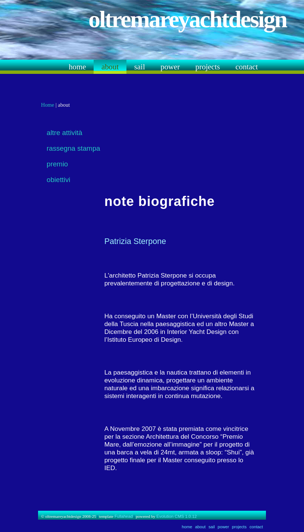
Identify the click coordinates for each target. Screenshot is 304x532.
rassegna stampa (73, 148)
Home (47, 105)
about (110, 66)
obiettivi (58, 180)
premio (57, 164)
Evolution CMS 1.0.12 (176, 516)
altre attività (64, 133)
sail (139, 66)
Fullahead (124, 516)
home (77, 66)
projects (207, 66)
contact (246, 66)
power (170, 66)
